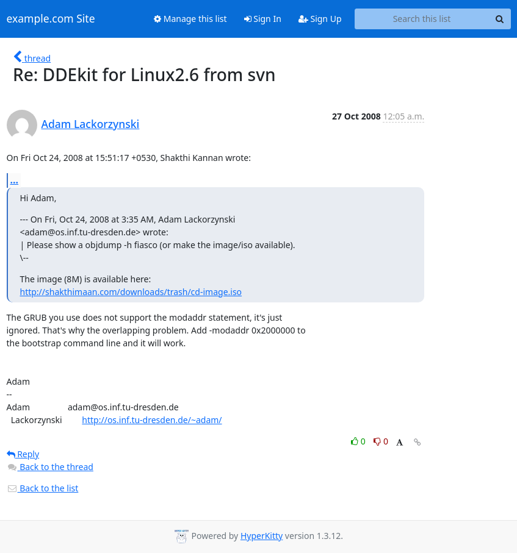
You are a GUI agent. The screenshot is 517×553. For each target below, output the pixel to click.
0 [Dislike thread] (381, 441)
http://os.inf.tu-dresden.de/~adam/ (152, 420)
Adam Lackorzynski (91, 123)
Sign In (262, 18)
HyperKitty (261, 535)
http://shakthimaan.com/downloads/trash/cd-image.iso (131, 292)
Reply (23, 454)
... (14, 180)
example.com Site (51, 19)
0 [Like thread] (359, 441)
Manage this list (190, 18)
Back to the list (43, 488)
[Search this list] (422, 19)
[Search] (500, 19)
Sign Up (320, 18)
